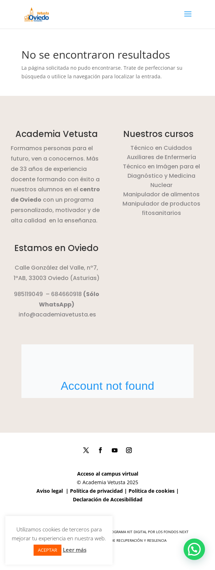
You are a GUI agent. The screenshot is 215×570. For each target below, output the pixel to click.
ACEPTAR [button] (47, 550)
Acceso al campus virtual (107, 473)
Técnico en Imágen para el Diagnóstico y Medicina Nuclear (161, 175)
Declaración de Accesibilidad (107, 499)
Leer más (74, 549)
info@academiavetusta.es (57, 314)
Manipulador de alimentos (161, 194)
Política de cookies (152, 490)
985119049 (28, 294)
